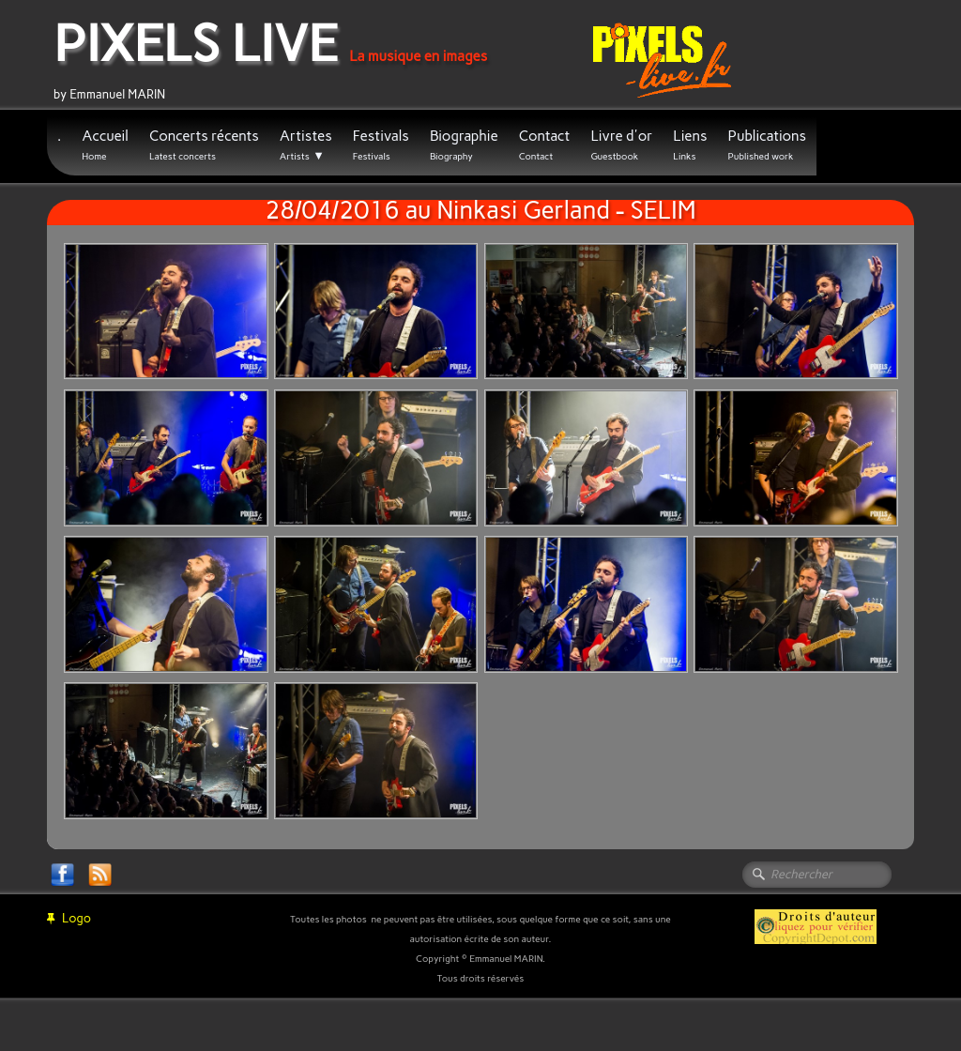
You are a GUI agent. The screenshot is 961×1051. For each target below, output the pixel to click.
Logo (69, 918)
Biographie (464, 145)
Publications (766, 145)
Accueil (105, 145)
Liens (690, 145)
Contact (545, 145)
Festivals (381, 145)
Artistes (306, 145)
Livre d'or (621, 145)
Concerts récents (204, 145)
